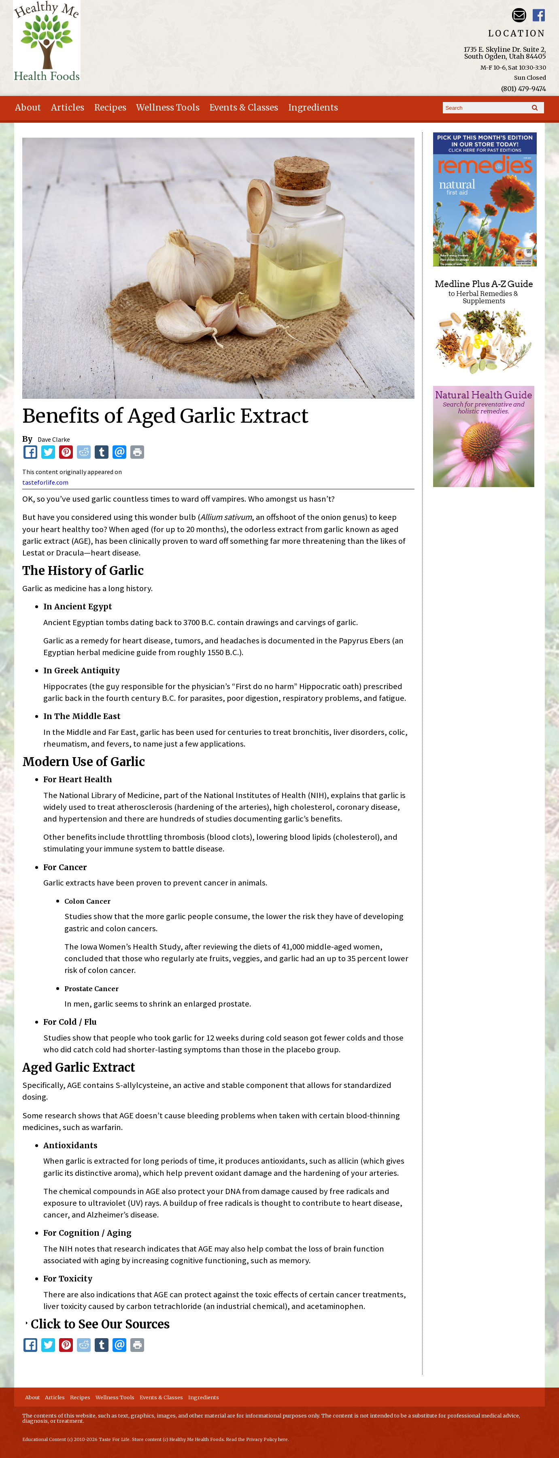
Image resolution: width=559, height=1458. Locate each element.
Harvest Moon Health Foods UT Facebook (539, 15)
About (28, 107)
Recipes (110, 107)
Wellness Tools (168, 107)
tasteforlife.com (45, 482)
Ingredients (313, 107)
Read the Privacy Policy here (257, 1439)
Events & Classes (244, 107)
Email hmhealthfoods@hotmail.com (519, 15)
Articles (67, 107)
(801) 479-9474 (523, 89)
